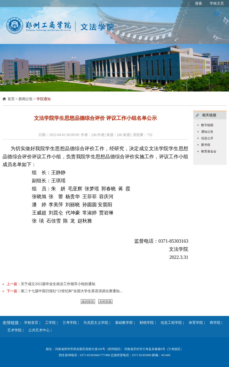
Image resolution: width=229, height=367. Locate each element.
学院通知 (43, 99)
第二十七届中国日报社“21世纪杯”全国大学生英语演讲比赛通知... (71, 291)
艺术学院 (13, 330)
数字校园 (207, 125)
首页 (11, 99)
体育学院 (194, 323)
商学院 (213, 323)
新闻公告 (25, 99)
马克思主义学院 (94, 323)
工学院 (49, 323)
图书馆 (205, 145)
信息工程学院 (169, 323)
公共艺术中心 (37, 330)
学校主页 (217, 3)
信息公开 (207, 138)
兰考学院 (68, 323)
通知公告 (207, 131)
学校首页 (31, 323)
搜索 (198, 3)
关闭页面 (105, 301)
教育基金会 (208, 151)
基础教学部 (122, 323)
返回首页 (88, 301)
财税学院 (145, 323)
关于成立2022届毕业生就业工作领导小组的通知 (58, 284)
